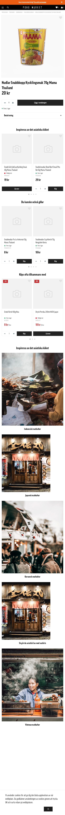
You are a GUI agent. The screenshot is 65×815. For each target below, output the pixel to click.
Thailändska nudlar (29, 12)
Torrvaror (11, 12)
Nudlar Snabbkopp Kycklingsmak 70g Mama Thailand (48, 12)
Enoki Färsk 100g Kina (11, 312)
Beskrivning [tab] (32, 115)
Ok (48, 809)
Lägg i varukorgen (40, 103)
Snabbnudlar (19, 12)
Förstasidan (5, 12)
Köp (55, 189)
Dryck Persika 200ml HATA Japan (47, 312)
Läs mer (17, 189)
